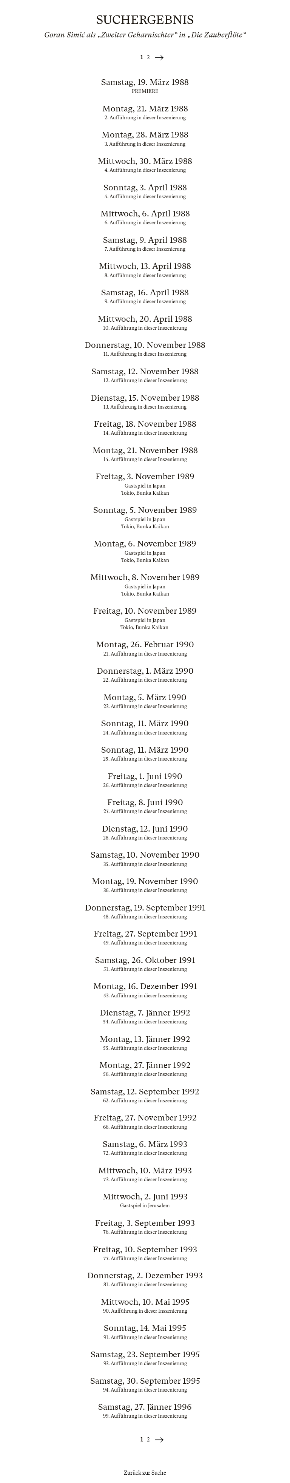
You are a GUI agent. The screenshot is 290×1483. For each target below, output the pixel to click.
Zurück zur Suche (145, 1473)
